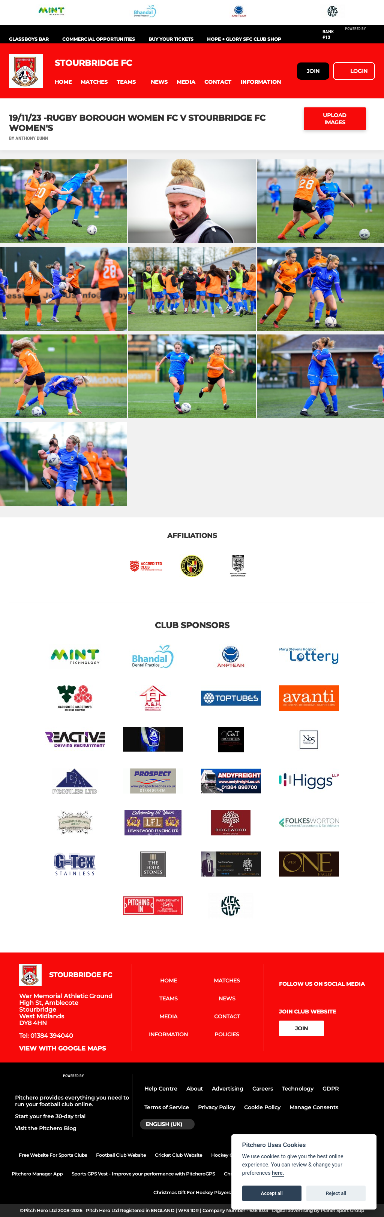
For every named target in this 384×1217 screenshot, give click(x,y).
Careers (262, 1088)
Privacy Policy (216, 1107)
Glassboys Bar (29, 39)
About (194, 1088)
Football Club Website (121, 1155)
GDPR (330, 1088)
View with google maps (62, 1048)
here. (278, 1173)
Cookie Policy (262, 1107)
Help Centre (160, 1088)
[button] (63, 82)
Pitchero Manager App (37, 1174)
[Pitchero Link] (360, 37)
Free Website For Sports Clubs (53, 1155)
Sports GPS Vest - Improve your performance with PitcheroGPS (143, 1174)
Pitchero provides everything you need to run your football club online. (72, 1101)
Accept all (272, 1193)
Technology (298, 1088)
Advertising (227, 1088)
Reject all (336, 1193)
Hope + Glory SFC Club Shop (244, 39)
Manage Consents (314, 1107)
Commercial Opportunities (98, 39)
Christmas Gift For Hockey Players (192, 1192)
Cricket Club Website (178, 1155)
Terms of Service (166, 1107)
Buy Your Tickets (171, 39)
